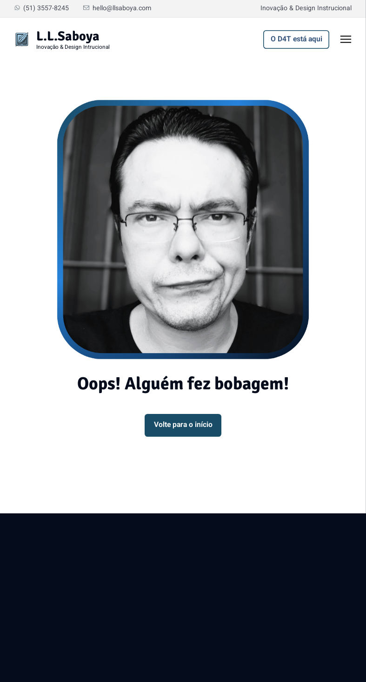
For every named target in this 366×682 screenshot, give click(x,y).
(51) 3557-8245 (41, 8)
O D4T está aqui (296, 39)
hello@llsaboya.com (117, 8)
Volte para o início (183, 425)
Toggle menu (350, 41)
